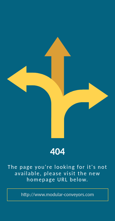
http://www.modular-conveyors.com (57, 194)
